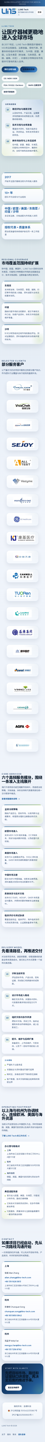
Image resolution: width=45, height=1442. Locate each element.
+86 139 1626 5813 (13, 1284)
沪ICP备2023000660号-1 (22, 1415)
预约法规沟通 (10, 69)
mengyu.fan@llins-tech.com (18, 1348)
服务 (9, 1434)
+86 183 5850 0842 (13, 1318)
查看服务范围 (28, 69)
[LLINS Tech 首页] (18, 12)
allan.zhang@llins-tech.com (18, 1280)
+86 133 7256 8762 (13, 1352)
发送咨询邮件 (13, 1390)
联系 (14, 1434)
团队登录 (21, 1434)
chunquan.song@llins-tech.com (20, 1314)
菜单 (40, 12)
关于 (3, 1434)
